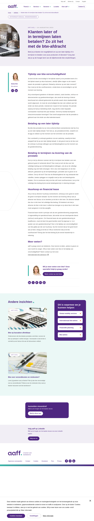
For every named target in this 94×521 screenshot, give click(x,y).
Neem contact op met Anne (53, 270)
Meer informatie (48, 516)
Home (9, 9)
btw (31, 130)
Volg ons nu (33, 435)
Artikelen (16, 9)
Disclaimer (45, 457)
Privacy (59, 457)
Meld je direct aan (35, 410)
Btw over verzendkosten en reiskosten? (24, 374)
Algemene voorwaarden (15, 457)
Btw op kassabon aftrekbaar (19, 329)
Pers (52, 457)
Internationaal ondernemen (23, 13)
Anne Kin (14, 80)
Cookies (35, 457)
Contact (27, 457)
